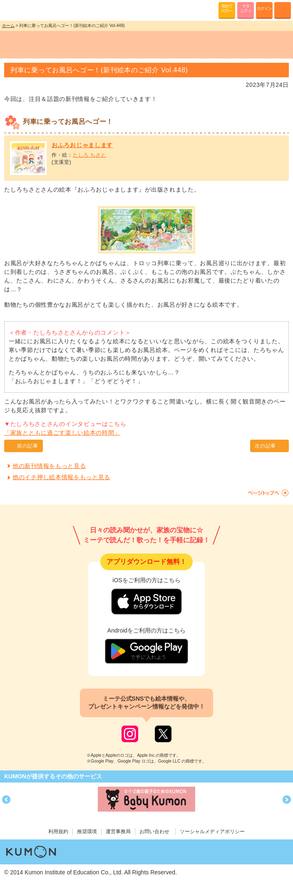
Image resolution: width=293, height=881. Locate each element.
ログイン (264, 8)
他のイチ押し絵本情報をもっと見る (61, 477)
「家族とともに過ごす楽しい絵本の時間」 (62, 432)
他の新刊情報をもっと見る (49, 466)
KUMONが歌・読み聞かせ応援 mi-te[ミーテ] (26, 10)
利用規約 (58, 831)
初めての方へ (227, 8)
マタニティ (245, 8)
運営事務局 (118, 831)
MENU (282, 10)
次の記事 (265, 446)
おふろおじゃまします (82, 145)
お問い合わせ (154, 831)
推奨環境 (87, 831)
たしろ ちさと (89, 155)
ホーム (8, 25)
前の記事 (27, 446)
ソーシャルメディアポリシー (212, 831)
